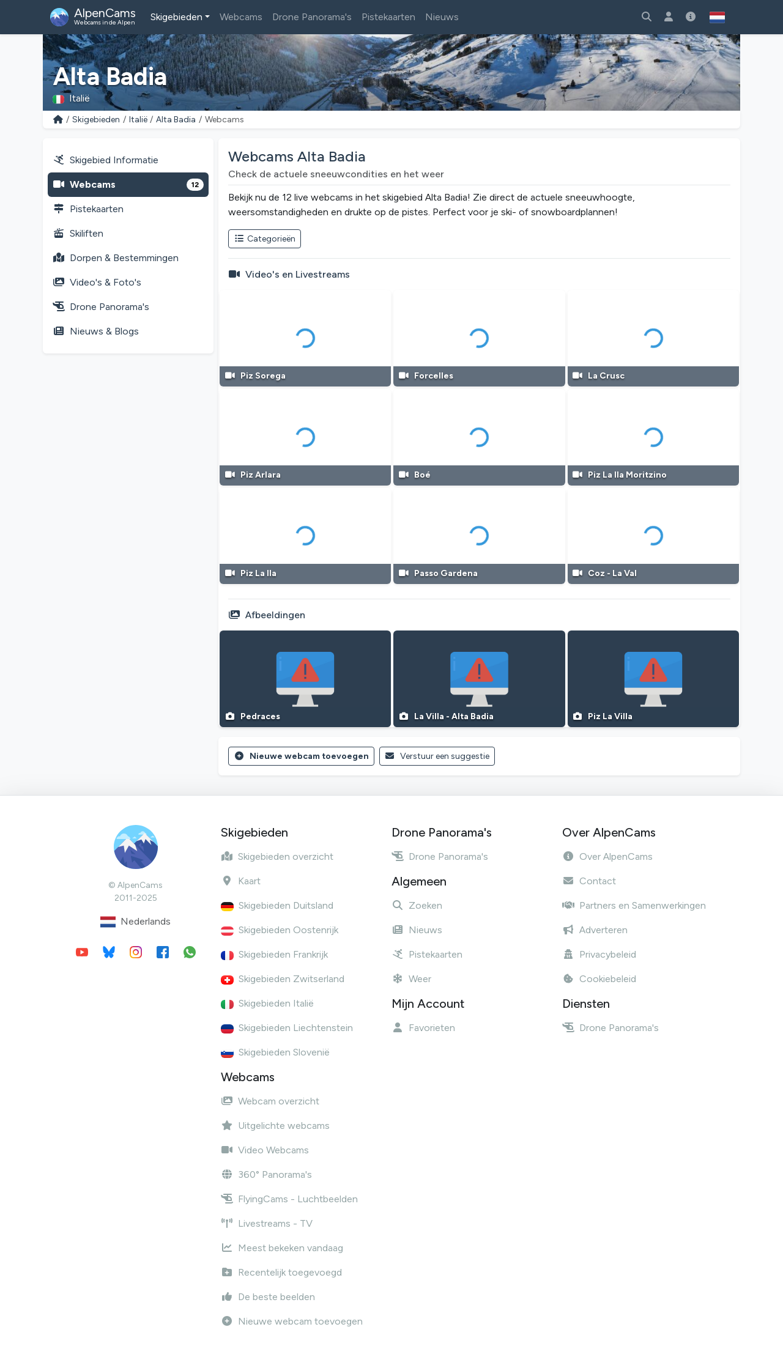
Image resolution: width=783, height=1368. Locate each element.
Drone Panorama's (312, 17)
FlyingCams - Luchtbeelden (289, 1199)
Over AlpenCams (607, 856)
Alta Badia (176, 119)
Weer (411, 979)
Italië (138, 119)
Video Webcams (265, 1150)
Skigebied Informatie (105, 160)
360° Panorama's (266, 1174)
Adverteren (595, 930)
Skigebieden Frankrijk (274, 954)
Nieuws (442, 17)
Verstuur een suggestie (437, 756)
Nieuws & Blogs (96, 331)
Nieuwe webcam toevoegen (301, 756)
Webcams (241, 17)
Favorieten (423, 1027)
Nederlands (135, 922)
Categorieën (264, 239)
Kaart (241, 881)
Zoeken (417, 905)
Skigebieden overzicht (277, 856)
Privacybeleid (599, 954)
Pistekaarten (388, 17)
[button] (717, 17)
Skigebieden (176, 17)
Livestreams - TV (267, 1223)
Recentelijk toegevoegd (281, 1272)
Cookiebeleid (599, 979)
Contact (589, 881)
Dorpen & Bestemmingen (116, 258)
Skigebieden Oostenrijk (279, 930)
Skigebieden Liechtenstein (287, 1027)
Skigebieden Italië (267, 1003)
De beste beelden (268, 1297)
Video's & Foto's (97, 282)
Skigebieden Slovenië (275, 1052)
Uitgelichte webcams (275, 1125)
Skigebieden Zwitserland (282, 979)
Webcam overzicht (270, 1101)
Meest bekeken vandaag (282, 1248)
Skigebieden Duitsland (277, 905)
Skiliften (78, 233)
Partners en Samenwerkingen (634, 905)
